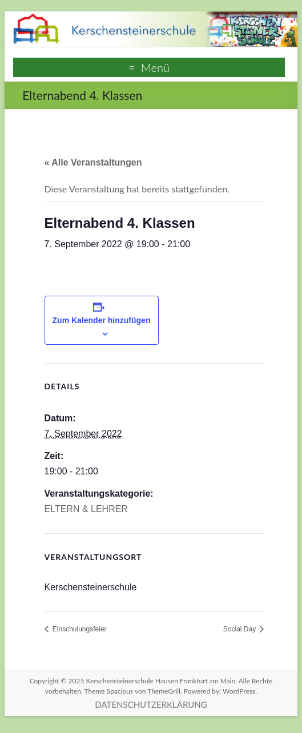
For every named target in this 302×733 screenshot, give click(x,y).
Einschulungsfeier (79, 629)
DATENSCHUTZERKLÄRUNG (151, 704)
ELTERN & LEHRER (86, 509)
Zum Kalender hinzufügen (102, 320)
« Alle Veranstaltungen (93, 162)
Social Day (240, 629)
